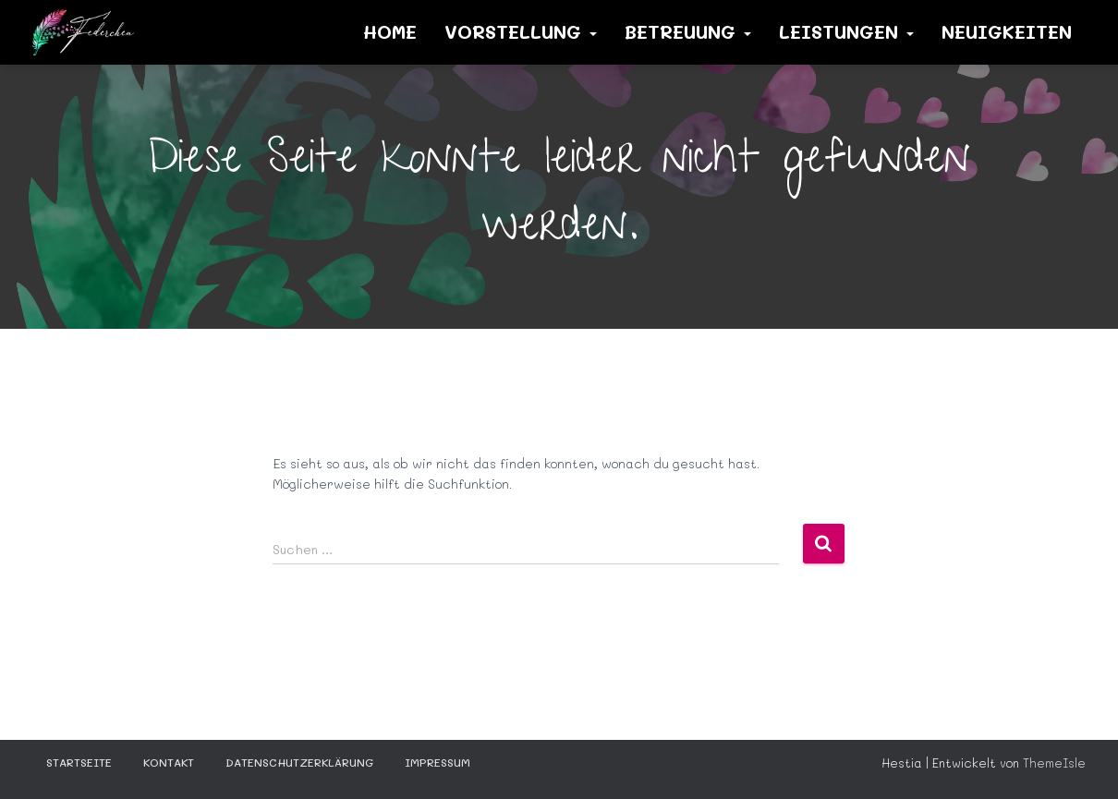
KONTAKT (168, 762)
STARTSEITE (79, 762)
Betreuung (688, 31)
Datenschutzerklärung (299, 762)
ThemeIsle (1054, 762)
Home (390, 31)
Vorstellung (520, 31)
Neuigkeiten (1007, 31)
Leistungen (846, 31)
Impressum (437, 762)
